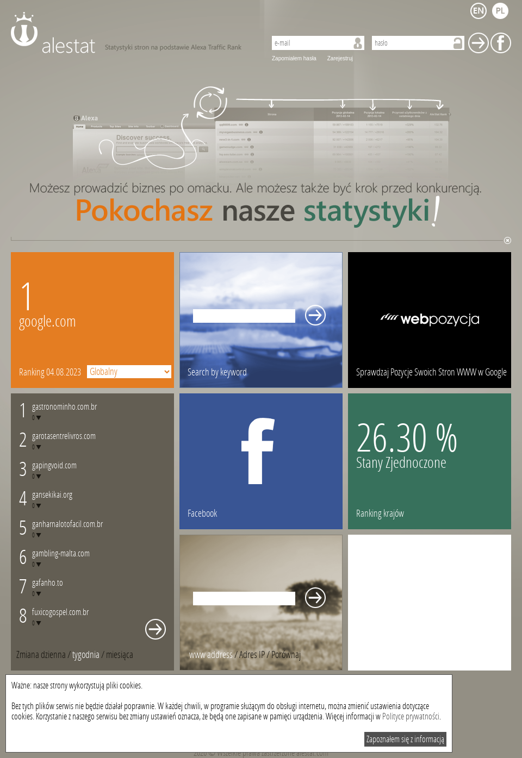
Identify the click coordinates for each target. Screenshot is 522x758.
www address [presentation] (211, 655)
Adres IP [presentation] (252, 655)
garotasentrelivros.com (64, 436)
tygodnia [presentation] (86, 655)
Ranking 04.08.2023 (50, 372)
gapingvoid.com (54, 465)
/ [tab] (44, 655)
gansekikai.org (52, 495)
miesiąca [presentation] (119, 655)
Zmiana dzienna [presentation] (41, 655)
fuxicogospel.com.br (60, 612)
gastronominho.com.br (64, 407)
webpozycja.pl (429, 320)
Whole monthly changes (155, 629)
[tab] (119, 655)
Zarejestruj (340, 58)
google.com (47, 321)
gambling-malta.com (61, 553)
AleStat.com (132, 32)
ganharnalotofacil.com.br (67, 524)
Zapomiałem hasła (294, 58)
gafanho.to (47, 583)
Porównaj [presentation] (286, 655)
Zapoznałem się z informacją (405, 739)
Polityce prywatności (410, 716)
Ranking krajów (380, 513)
